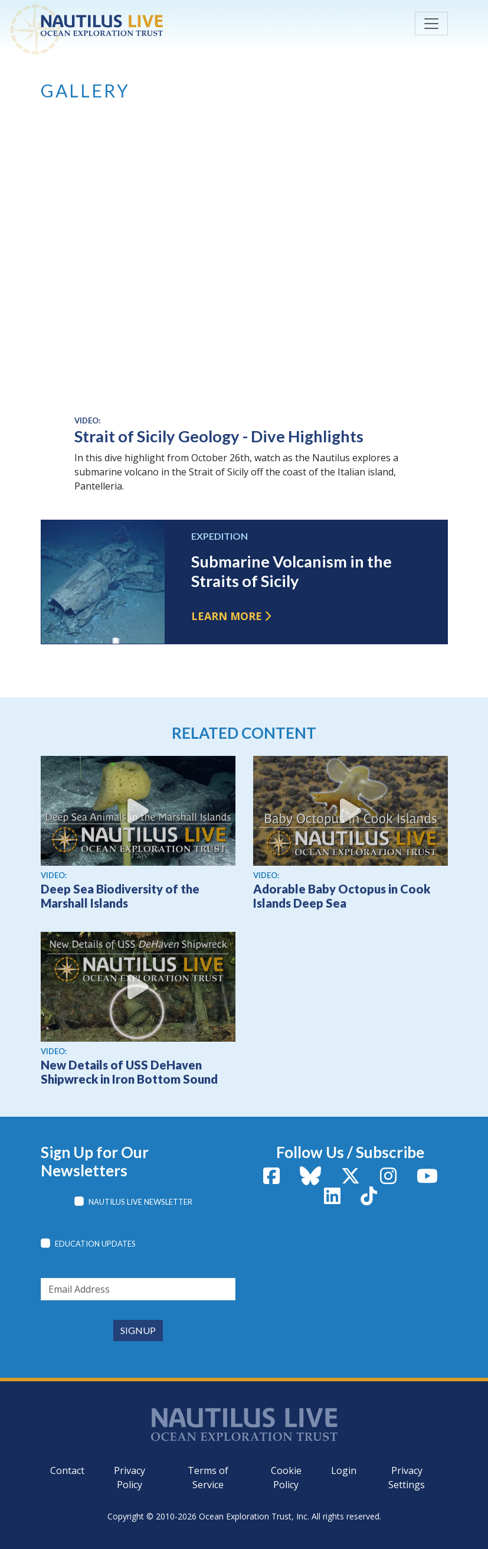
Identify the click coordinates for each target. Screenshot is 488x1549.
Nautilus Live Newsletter (140, 1201)
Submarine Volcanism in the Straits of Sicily (291, 571)
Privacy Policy (129, 1477)
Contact (67, 1470)
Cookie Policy (286, 1477)
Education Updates (95, 1243)
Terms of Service (208, 1477)
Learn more (226, 616)
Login (343, 1470)
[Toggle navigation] (431, 23)
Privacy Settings (406, 1477)
